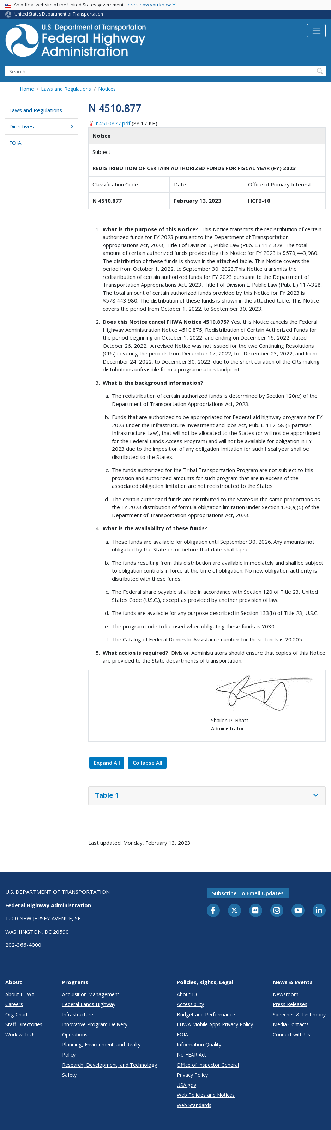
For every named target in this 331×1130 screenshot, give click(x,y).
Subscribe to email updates (248, 893)
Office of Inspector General (208, 1065)
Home (27, 88)
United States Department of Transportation (58, 14)
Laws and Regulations (66, 88)
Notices (107, 88)
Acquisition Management (90, 994)
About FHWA (20, 994)
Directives (41, 126)
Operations (75, 1034)
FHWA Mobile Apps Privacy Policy (215, 1024)
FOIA (15, 142)
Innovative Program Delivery (94, 1024)
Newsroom (286, 994)
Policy (69, 1054)
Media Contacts (291, 1024)
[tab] (207, 796)
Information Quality (199, 1044)
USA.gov (186, 1085)
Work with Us (20, 1034)
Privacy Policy (192, 1074)
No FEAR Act (191, 1054)
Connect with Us (291, 1034)
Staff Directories (23, 1024)
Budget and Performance (206, 1014)
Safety (69, 1074)
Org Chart (16, 1014)
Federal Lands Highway (88, 1004)
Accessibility (190, 1004)
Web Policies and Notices (206, 1095)
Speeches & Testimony (299, 1014)
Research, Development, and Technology (109, 1065)
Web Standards (194, 1105)
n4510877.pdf (113, 123)
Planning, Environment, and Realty (101, 1044)
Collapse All (147, 762)
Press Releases (290, 1004)
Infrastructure (77, 1014)
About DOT (190, 994)
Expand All (107, 762)
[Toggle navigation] (316, 30)
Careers (14, 1004)
